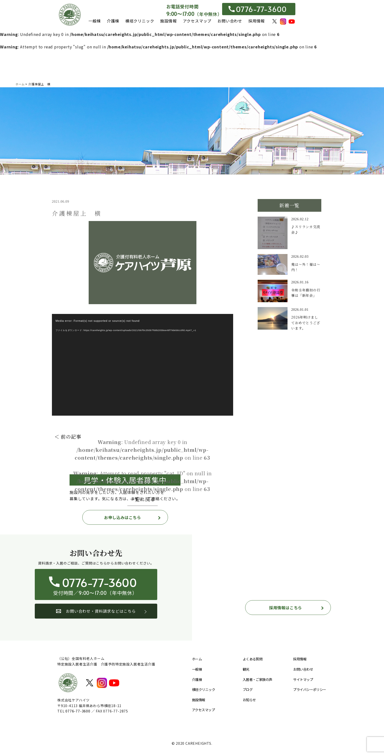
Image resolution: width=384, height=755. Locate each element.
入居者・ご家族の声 (257, 679)
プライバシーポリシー (309, 689)
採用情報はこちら (285, 608)
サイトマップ (303, 679)
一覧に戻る (142, 499)
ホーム (197, 658)
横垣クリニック (139, 21)
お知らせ (249, 699)
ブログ (247, 689)
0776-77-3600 (257, 9)
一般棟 (94, 21)
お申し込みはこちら (122, 517)
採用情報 (256, 21)
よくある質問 (253, 658)
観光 (246, 669)
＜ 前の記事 (67, 436)
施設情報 (168, 21)
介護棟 (113, 21)
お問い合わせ (229, 21)
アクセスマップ (197, 21)
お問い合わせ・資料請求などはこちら (96, 611)
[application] (142, 365)
